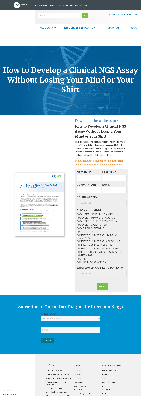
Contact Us (106, 360)
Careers (77, 360)
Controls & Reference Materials (57, 360)
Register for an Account (111, 356)
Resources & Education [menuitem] (79, 27)
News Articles (79, 368)
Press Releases (79, 364)
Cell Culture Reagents (54, 374)
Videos (105, 383)
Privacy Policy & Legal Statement (86, 379)
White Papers (107, 379)
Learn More (81, 5)
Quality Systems (80, 371)
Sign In (104, 364)
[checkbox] (102, 223)
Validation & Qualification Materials (59, 364)
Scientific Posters (108, 375)
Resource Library (108, 368)
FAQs (104, 371)
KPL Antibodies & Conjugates (56, 378)
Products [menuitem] (46, 27)
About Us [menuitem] (113, 27)
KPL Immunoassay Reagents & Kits (58, 381)
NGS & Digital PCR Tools (54, 356)
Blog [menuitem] (133, 27)
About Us (77, 356)
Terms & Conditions (81, 375)
